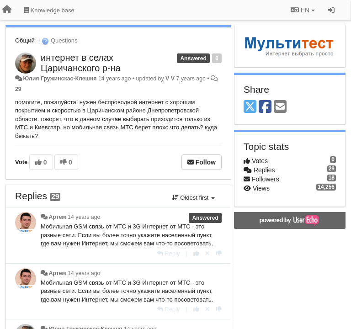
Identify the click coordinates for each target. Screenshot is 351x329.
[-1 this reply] (219, 253)
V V (170, 78)
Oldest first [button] (193, 197)
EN (303, 10)
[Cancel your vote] (207, 253)
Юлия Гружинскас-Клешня (59, 78)
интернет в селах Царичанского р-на (81, 63)
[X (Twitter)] (250, 107)
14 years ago (84, 217)
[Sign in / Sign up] (331, 10)
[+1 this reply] (196, 253)
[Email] (280, 107)
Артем (57, 217)
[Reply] (168, 253)
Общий (25, 40)
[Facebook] (265, 107)
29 (18, 89)
